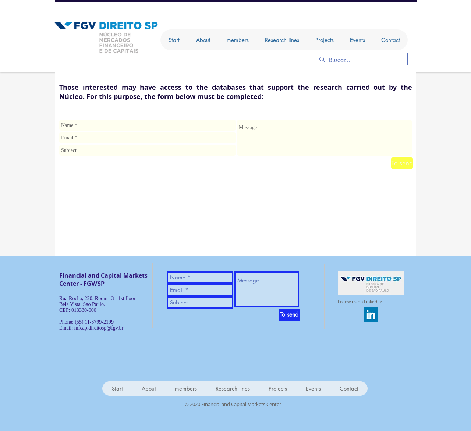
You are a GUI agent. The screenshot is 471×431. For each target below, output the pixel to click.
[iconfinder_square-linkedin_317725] (371, 314)
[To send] (402, 163)
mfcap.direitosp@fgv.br (98, 328)
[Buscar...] (360, 60)
